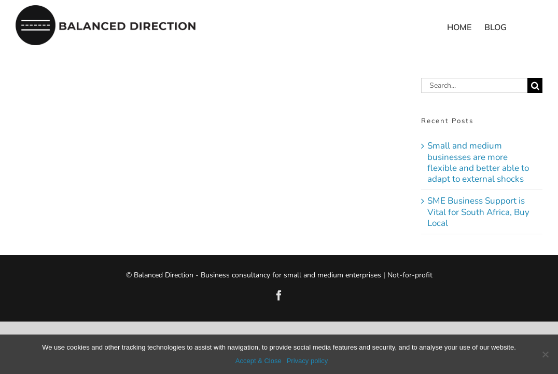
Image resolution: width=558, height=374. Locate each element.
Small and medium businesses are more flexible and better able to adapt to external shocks (478, 162)
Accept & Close (258, 361)
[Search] (534, 85)
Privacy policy (307, 361)
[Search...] (474, 85)
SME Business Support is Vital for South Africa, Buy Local (478, 212)
